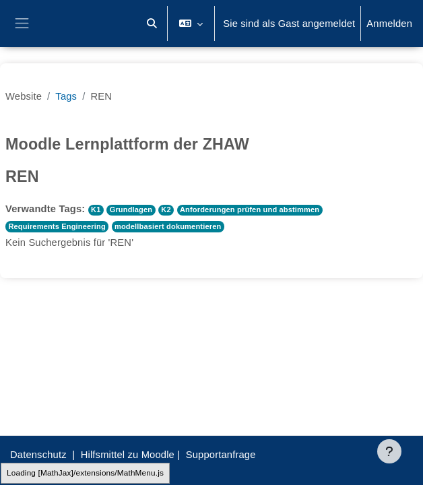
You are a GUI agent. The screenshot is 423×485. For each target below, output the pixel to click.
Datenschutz (38, 454)
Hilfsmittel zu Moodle (127, 454)
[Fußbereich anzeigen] (389, 451)
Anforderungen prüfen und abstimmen (249, 209)
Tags (66, 96)
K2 (165, 209)
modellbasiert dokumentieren (168, 226)
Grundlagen (131, 209)
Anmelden (389, 23)
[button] (151, 23)
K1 (95, 209)
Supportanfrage (221, 454)
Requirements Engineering (56, 226)
